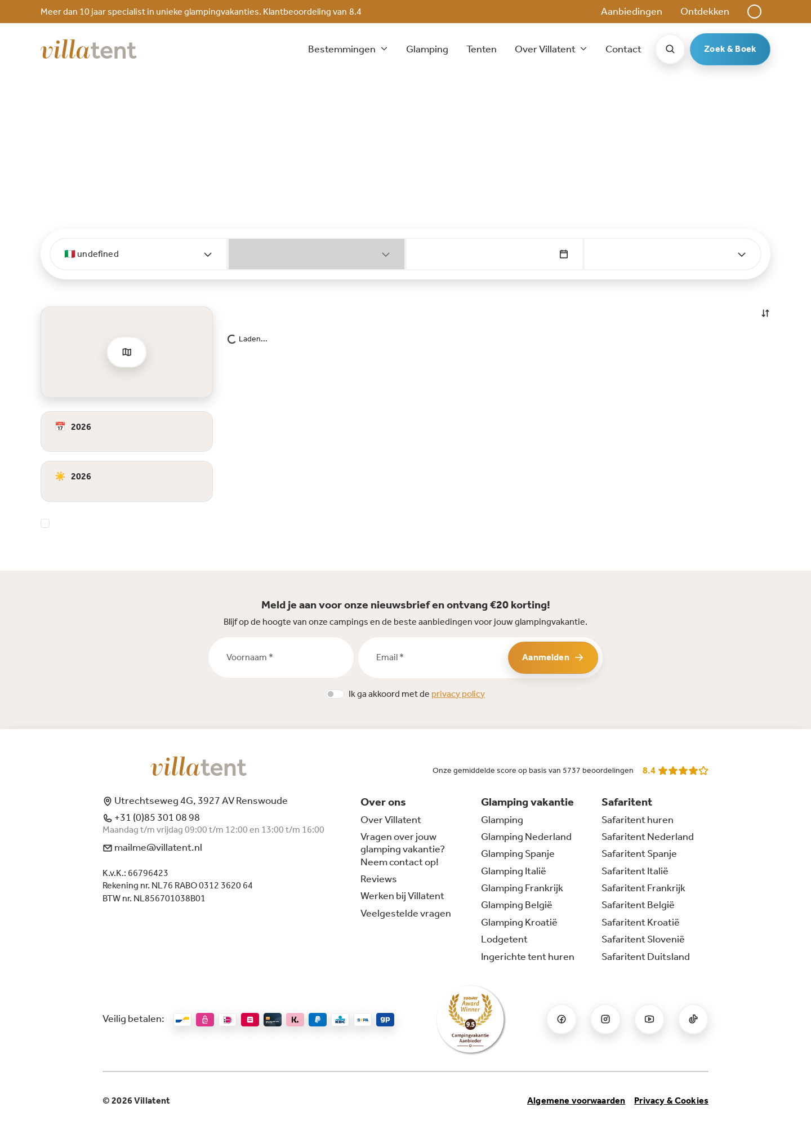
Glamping (427, 49)
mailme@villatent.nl (152, 847)
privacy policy (458, 693)
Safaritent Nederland (647, 836)
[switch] (335, 694)
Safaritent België (638, 905)
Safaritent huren (637, 819)
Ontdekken (704, 11)
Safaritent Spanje (639, 853)
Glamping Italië (513, 871)
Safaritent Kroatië (640, 922)
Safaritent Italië (635, 871)
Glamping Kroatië (519, 922)
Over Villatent (390, 819)
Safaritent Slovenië (643, 939)
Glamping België (516, 905)
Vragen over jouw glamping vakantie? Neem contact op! (402, 849)
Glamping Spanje (518, 853)
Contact (623, 49)
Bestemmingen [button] (342, 49)
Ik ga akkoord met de (417, 693)
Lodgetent (504, 939)
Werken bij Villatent (402, 896)
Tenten (481, 49)
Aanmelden (552, 657)
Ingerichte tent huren (527, 956)
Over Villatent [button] (546, 49)
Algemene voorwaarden (576, 1100)
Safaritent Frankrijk (643, 888)
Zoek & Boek (730, 48)
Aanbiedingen (631, 11)
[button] (754, 11)
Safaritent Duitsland (645, 956)
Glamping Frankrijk (522, 888)
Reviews (378, 879)
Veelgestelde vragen (405, 913)
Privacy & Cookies (671, 1100)
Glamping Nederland (526, 836)
